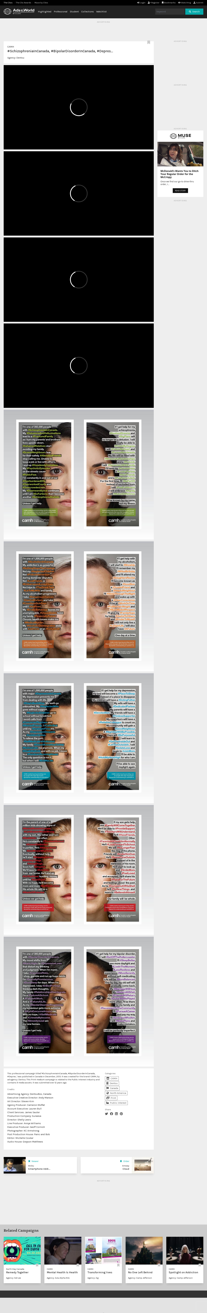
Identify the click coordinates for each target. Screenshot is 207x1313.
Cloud (126, 1168)
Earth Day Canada (15, 1269)
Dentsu (20, 57)
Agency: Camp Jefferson (140, 1278)
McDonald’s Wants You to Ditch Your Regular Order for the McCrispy (179, 174)
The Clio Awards (23, 2)
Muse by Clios (41, 2)
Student (74, 11)
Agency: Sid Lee (13, 1278)
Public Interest (116, 1102)
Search (194, 11)
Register (153, 2)
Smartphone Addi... (39, 1168)
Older (124, 1161)
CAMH (10, 46)
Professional (60, 11)
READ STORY (180, 190)
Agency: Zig (93, 1278)
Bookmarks (169, 2)
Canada (112, 1088)
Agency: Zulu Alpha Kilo (58, 1278)
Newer (33, 1161)
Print (111, 1097)
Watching (184, 2)
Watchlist (101, 11)
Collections (87, 11)
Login (141, 2)
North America (116, 1093)
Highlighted (44, 11)
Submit (198, 2)
